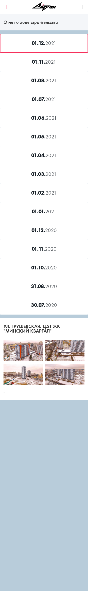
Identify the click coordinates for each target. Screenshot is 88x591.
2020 (44, 230)
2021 (44, 43)
